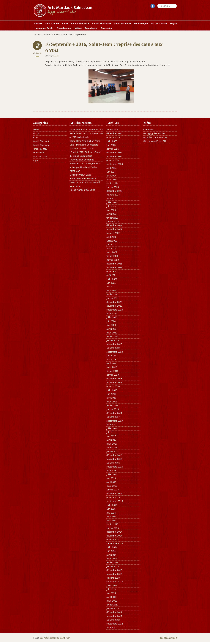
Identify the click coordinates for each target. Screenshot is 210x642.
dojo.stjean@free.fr (168, 638)
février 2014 (112, 562)
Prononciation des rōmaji (81, 159)
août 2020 (111, 313)
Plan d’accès (64, 28)
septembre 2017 (114, 420)
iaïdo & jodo (51, 24)
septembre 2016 (114, 466)
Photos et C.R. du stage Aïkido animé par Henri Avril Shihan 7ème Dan (84, 167)
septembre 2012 (114, 623)
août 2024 (111, 168)
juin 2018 (111, 394)
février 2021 (112, 294)
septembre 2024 (114, 164)
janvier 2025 (112, 148)
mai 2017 (111, 436)
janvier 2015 (112, 528)
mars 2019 (111, 367)
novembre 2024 (114, 156)
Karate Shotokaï (79, 24)
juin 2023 (111, 206)
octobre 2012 (113, 620)
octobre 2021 (113, 271)
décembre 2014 (114, 531)
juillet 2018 (111, 390)
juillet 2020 (111, 317)
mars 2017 (111, 443)
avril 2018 (111, 397)
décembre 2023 (114, 191)
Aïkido (37, 24)
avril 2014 (111, 555)
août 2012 (111, 627)
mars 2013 (111, 600)
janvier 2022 (112, 260)
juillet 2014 (111, 547)
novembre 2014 (114, 535)
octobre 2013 (113, 577)
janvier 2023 (112, 221)
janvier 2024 (112, 187)
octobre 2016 (113, 463)
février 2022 (112, 256)
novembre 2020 (114, 305)
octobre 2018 (113, 386)
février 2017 (112, 447)
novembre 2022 (114, 229)
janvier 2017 (112, 451)
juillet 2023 (111, 202)
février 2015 (112, 524)
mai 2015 (111, 512)
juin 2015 (111, 509)
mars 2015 (111, 520)
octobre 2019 (113, 348)
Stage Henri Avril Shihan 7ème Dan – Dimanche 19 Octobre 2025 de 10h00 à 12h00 (84, 145)
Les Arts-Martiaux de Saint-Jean (49, 34)
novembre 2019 (114, 344)
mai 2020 (111, 325)
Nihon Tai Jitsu (40, 148)
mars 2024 (111, 179)
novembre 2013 (114, 574)
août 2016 (111, 470)
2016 (69, 34)
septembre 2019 (114, 352)
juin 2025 (111, 145)
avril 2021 (111, 290)
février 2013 (112, 604)
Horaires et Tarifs (44, 28)
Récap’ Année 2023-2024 (82, 190)
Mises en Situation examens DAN (86, 129)
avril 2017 (111, 440)
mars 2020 (111, 332)
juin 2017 (111, 432)
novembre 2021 (114, 267)
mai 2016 (111, 478)
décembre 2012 (114, 612)
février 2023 (112, 217)
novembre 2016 (114, 459)
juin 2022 (111, 244)
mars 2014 (111, 558)
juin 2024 (111, 171)
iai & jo (38, 53)
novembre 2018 (114, 382)
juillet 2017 (111, 428)
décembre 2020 (114, 302)
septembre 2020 (114, 309)
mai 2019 (111, 359)
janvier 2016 (112, 489)
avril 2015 (111, 516)
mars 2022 (111, 252)
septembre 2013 (114, 581)
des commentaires (155, 137)
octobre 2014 (113, 539)
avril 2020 (111, 329)
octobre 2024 (113, 160)
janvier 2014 (112, 566)
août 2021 (111, 275)
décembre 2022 (114, 225)
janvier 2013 (112, 608)
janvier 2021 (112, 298)
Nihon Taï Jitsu (122, 24)
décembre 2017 (114, 413)
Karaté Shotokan (101, 24)
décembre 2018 (114, 378)
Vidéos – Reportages (86, 28)
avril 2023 (111, 214)
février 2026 (112, 129)
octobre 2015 (113, 497)
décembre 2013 (114, 570)
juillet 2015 (111, 505)
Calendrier (106, 28)
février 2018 (112, 405)
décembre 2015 (114, 493)
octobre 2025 (113, 137)
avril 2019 (111, 363)
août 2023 (111, 198)
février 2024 (112, 183)
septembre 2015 (114, 501)
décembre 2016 (114, 455)
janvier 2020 (112, 340)
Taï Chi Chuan (158, 24)
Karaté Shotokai (41, 141)
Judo (64, 24)
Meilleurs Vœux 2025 (80, 174)
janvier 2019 (112, 374)
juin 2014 (111, 551)
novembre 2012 (114, 616)
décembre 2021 (114, 263)
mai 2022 (111, 248)
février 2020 (112, 336)
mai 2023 (111, 210)
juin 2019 (111, 355)
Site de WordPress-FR (154, 141)
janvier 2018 (112, 409)
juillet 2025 (111, 141)
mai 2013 (111, 593)
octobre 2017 (113, 417)
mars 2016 (111, 486)
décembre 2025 (114, 133)
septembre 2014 (114, 543)
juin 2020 (111, 321)
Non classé (38, 152)
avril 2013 (111, 597)
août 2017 (111, 424)
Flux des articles (154, 133)
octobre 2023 (113, 194)
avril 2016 (111, 482)
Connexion (148, 129)
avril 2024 (111, 175)
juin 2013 (111, 589)
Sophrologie (140, 24)
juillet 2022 (111, 240)
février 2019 (112, 371)
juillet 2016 (111, 474)
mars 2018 (111, 401)
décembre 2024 (114, 152)
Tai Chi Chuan (40, 156)
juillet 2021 (111, 279)
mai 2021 (111, 286)
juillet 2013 (111, 585)
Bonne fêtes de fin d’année (82, 178)
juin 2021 (111, 283)
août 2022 (111, 237)
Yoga (173, 24)
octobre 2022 (113, 233)
